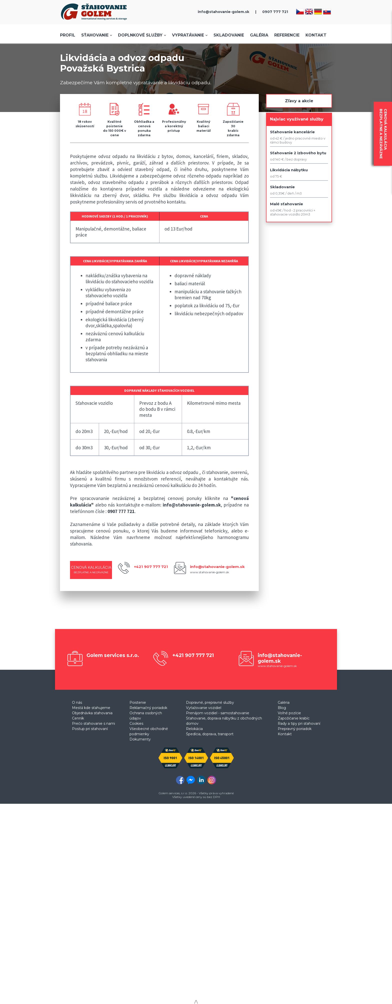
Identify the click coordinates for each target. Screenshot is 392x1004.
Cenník (78, 718)
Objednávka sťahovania (92, 713)
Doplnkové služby (140, 35)
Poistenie (138, 702)
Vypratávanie (188, 35)
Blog (282, 708)
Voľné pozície (289, 713)
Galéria (259, 35)
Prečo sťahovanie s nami (93, 723)
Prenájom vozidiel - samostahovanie (217, 713)
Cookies (136, 723)
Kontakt (316, 35)
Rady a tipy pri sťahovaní (299, 723)
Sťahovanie (94, 35)
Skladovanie (229, 35)
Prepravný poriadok (295, 728)
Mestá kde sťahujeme (91, 708)
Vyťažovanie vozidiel (203, 708)
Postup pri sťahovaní (90, 728)
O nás (77, 702)
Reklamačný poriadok (148, 708)
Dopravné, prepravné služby (210, 702)
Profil (67, 35)
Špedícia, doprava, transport (210, 734)
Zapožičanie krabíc (294, 718)
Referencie (287, 35)
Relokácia (194, 728)
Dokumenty (140, 739)
